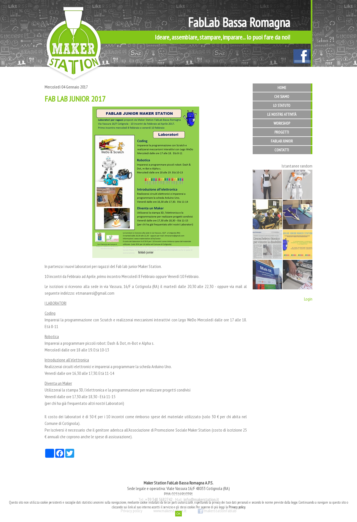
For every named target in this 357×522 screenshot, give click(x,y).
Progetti (281, 132)
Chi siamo (281, 96)
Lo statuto (281, 105)
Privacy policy (237, 507)
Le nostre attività (281, 114)
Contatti (281, 149)
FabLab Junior (282, 141)
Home (282, 87)
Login (308, 299)
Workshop (282, 123)
